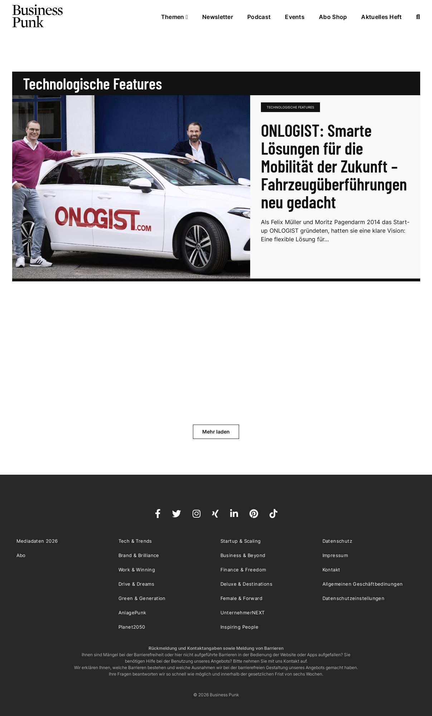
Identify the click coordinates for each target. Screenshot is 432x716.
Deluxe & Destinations (246, 584)
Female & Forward (241, 598)
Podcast (259, 16)
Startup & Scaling (240, 541)
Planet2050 (131, 627)
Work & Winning (136, 569)
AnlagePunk (132, 612)
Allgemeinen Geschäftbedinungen (362, 584)
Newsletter (217, 16)
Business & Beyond (243, 555)
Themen (174, 16)
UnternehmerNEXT (242, 612)
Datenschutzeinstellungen (353, 598)
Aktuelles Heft (381, 16)
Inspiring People (239, 627)
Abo (21, 555)
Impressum (335, 555)
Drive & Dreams (136, 584)
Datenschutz (337, 541)
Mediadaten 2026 (37, 541)
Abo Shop (333, 16)
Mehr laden (216, 432)
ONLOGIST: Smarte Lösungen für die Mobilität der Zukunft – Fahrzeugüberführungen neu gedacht (334, 166)
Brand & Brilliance (138, 555)
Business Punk (38, 16)
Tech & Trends (135, 541)
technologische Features (290, 107)
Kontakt (331, 569)
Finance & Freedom (243, 569)
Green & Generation (142, 598)
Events (295, 16)
